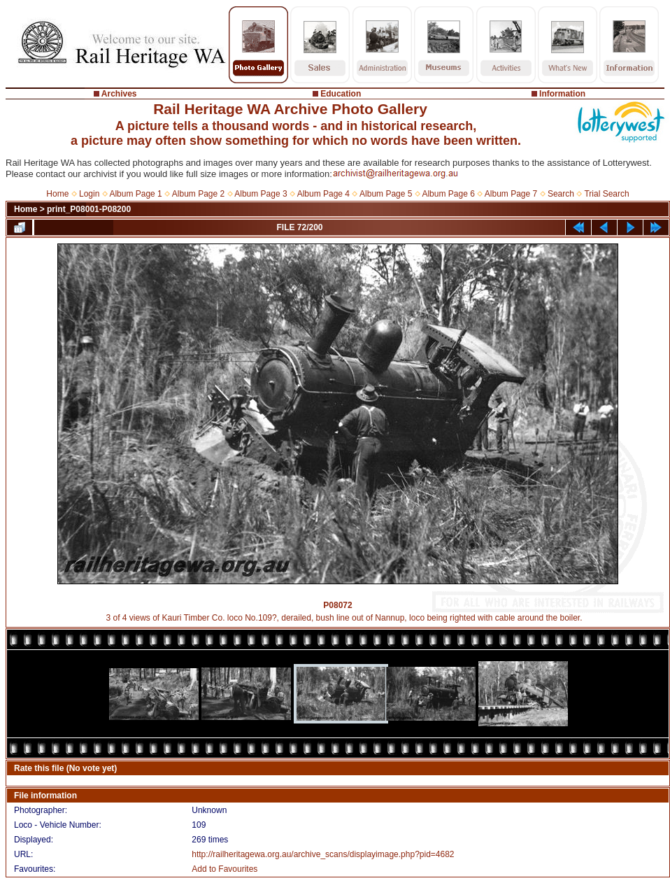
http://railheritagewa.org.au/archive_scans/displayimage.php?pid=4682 (323, 854)
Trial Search (606, 194)
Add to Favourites (224, 869)
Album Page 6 (448, 194)
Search (561, 194)
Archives (119, 94)
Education (340, 94)
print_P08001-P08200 (89, 209)
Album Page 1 (135, 194)
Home (57, 194)
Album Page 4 (323, 194)
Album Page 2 (198, 194)
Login (89, 194)
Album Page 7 (511, 194)
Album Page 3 (260, 194)
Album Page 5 (385, 194)
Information (562, 94)
